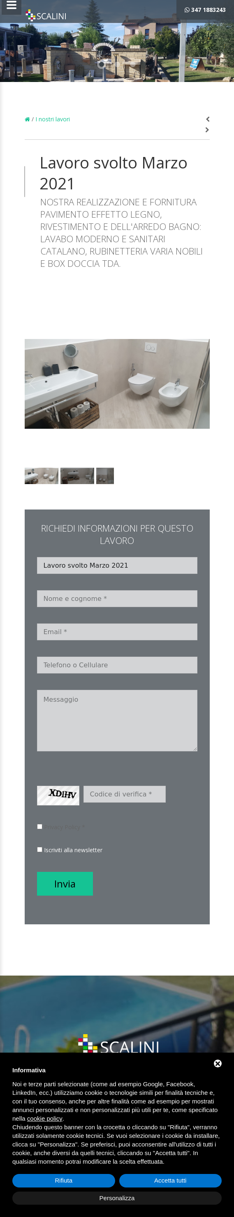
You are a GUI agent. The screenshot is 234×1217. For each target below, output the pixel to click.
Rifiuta (63, 1180)
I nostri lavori (52, 119)
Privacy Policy (62, 827)
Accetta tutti (170, 1180)
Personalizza (117, 1197)
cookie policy (45, 1118)
